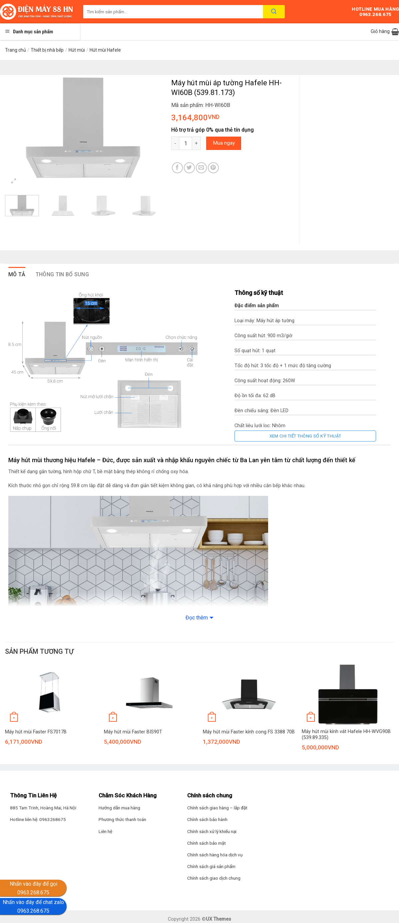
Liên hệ (105, 831)
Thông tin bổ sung (62, 274)
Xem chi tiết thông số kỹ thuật (305, 436)
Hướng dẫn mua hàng (119, 807)
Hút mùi (77, 50)
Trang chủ (15, 50)
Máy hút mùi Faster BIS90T (133, 732)
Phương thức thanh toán (122, 819)
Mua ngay (224, 143)
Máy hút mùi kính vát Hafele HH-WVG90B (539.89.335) (346, 735)
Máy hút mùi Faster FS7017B (36, 732)
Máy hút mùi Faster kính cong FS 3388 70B (249, 732)
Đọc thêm (197, 617)
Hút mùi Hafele (105, 50)
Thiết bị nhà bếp (47, 50)
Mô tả (17, 274)
